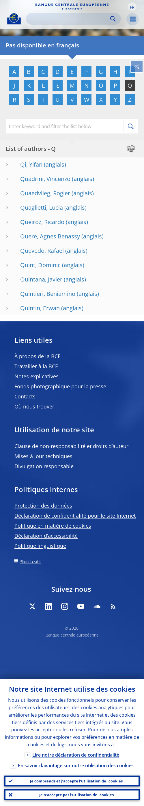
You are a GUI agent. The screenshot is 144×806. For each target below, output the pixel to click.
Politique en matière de (52, 525)
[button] (132, 6)
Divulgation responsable (44, 466)
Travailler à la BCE (36, 366)
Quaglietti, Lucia (41, 207)
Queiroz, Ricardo (42, 222)
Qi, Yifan (31, 164)
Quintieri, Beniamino (47, 294)
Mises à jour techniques (43, 456)
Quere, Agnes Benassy (50, 236)
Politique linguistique (40, 545)
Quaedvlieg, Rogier (45, 193)
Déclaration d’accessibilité (46, 535)
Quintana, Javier (41, 279)
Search (113, 19)
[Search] (68, 19)
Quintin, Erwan (40, 308)
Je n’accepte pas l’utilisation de (76, 795)
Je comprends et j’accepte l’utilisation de (76, 781)
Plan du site (30, 561)
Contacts (24, 396)
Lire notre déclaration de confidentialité (75, 755)
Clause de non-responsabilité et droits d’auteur (71, 446)
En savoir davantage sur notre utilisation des (76, 765)
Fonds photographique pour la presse (60, 386)
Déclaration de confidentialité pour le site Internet (75, 515)
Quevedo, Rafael (42, 250)
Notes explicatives (36, 376)
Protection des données (43, 505)
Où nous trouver (34, 406)
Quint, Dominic (40, 265)
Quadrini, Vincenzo (45, 179)
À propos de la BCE (37, 356)
